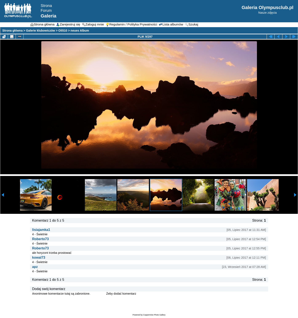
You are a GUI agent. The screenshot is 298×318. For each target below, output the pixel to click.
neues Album (80, 30)
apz (35, 267)
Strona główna (12, 30)
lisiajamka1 (41, 230)
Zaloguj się (98, 293)
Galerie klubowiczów (40, 30)
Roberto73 (40, 239)
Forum (46, 10)
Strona (46, 6)
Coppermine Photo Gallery (154, 315)
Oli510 (62, 30)
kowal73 (38, 257)
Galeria (48, 16)
